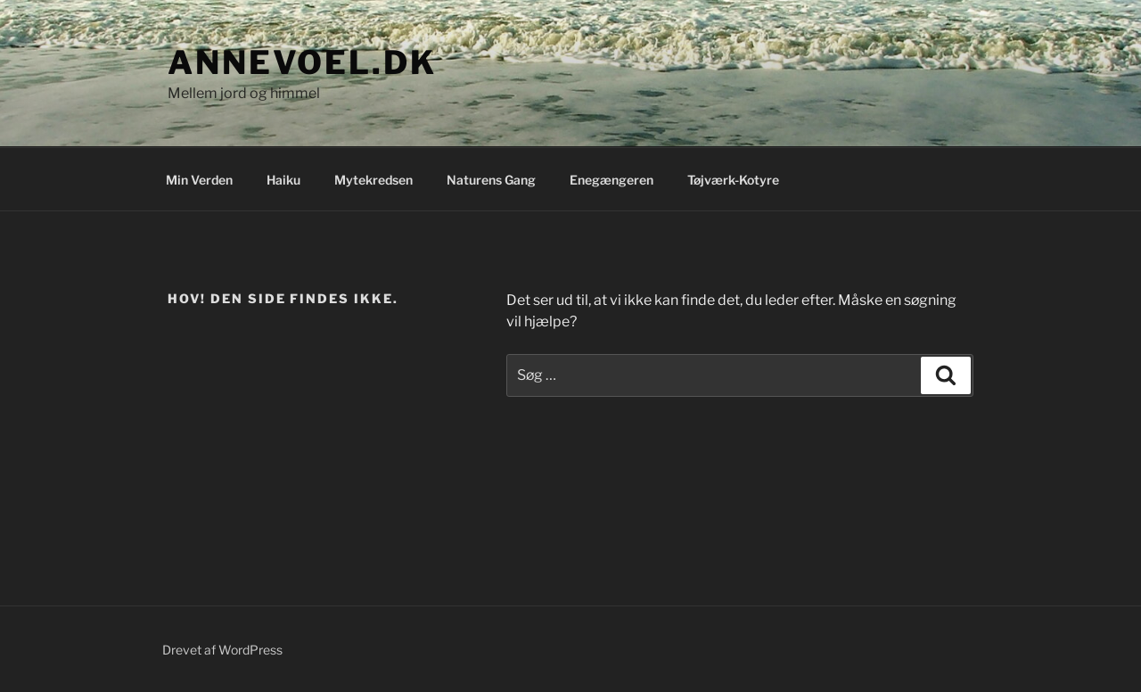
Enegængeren (611, 179)
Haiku (283, 179)
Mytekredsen (373, 179)
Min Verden (199, 179)
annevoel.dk (302, 62)
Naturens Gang (491, 179)
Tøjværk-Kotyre (733, 179)
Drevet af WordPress (222, 649)
